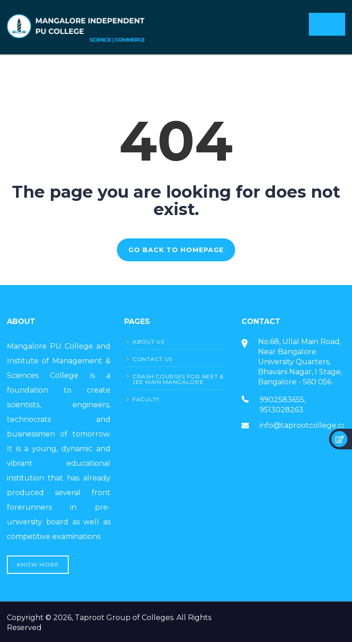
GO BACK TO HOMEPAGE (176, 250)
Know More (38, 564)
